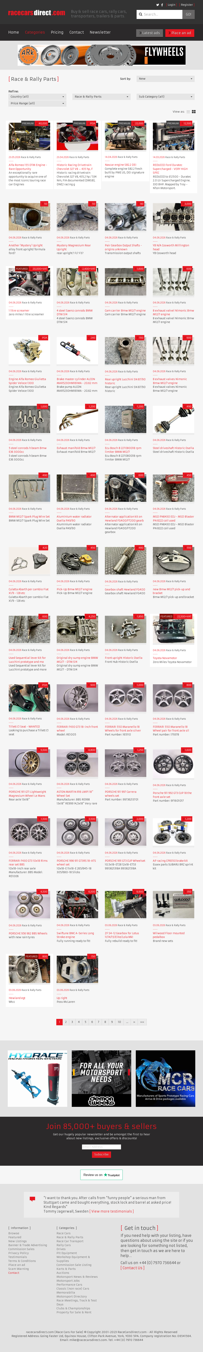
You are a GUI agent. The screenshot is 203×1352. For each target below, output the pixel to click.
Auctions (62, 1273)
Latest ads (149, 33)
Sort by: (125, 79)
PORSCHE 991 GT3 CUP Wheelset (125, 860)
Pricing (57, 32)
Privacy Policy (18, 1253)
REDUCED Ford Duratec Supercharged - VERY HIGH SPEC (170, 168)
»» (142, 1022)
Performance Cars (69, 1284)
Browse (13, 1233)
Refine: (13, 91)
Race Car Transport (69, 1241)
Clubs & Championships (73, 1308)
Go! (188, 14)
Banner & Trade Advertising (27, 1245)
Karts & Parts (66, 1269)
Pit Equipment (66, 1253)
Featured (14, 1237)
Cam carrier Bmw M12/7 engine (125, 310)
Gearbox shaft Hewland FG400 (125, 589)
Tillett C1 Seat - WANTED (24, 726)
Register (187, 5)
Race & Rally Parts (69, 1237)
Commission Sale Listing (73, 1265)
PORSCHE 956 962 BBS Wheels (28, 933)
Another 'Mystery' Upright (26, 245)
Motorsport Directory (71, 1296)
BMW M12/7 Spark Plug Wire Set (29, 516)
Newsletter (100, 32)
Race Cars (63, 1233)
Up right (62, 998)
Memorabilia (65, 1292)
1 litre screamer (19, 310)
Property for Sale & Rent (73, 1312)
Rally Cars (63, 1245)
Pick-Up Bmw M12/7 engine (74, 589)
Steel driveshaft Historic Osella (173, 448)
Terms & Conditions (22, 1261)
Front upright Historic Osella (123, 658)
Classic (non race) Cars (72, 1288)
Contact (76, 32)
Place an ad (180, 33)
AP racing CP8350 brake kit (170, 860)
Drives (61, 1249)
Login (171, 5)
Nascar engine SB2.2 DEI (120, 165)
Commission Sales (21, 1249)
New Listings (17, 1241)
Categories (35, 32)
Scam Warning (18, 1269)
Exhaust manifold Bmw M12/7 (76, 448)
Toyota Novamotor (165, 658)
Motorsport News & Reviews (77, 1277)
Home (13, 32)
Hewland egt (17, 998)
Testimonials (17, 1257)
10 (119, 1022)
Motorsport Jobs (68, 1280)
